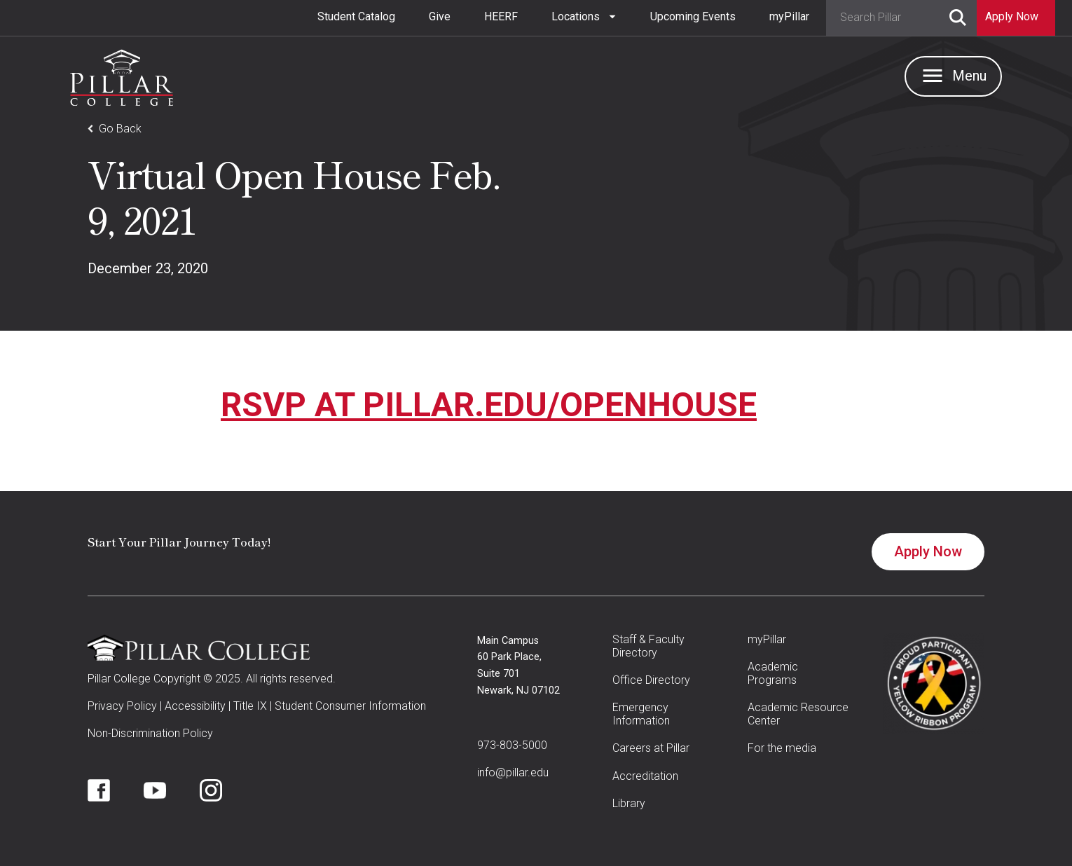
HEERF (501, 16)
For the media (782, 748)
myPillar (789, 16)
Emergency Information (641, 714)
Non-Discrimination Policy (150, 733)
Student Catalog (356, 16)
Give (440, 16)
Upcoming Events (693, 16)
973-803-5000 (512, 745)
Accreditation (645, 776)
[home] (121, 74)
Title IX (250, 706)
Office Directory (651, 680)
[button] (584, 17)
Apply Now (928, 551)
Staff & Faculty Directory (648, 646)
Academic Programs (773, 673)
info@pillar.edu (513, 772)
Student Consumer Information (350, 706)
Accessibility (195, 706)
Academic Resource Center (798, 714)
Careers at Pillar (650, 748)
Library (628, 803)
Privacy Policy (122, 706)
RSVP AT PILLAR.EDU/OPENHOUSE (489, 405)
